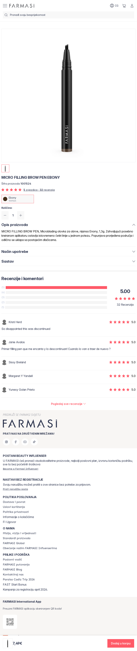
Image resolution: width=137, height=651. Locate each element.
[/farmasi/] (21, 6)
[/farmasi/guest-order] (15, 489)
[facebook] (15, 441)
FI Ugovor (9, 522)
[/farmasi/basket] (124, 6)
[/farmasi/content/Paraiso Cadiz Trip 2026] (19, 579)
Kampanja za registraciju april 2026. (25, 589)
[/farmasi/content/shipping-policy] (14, 502)
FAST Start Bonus (15, 584)
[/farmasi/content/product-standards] (17, 538)
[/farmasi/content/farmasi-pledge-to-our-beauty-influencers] (30, 548)
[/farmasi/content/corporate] (14, 543)
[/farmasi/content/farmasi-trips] (16, 564)
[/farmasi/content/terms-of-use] (14, 507)
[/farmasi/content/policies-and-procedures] (16, 512)
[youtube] (25, 441)
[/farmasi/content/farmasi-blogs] (12, 569)
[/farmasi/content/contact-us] (13, 574)
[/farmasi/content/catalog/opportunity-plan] (12, 559)
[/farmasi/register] (20, 469)
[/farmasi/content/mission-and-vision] (19, 533)
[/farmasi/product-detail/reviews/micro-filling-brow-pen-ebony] (68, 404)
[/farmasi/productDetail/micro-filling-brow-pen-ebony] (17, 199)
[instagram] (6, 441)
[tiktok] (34, 441)
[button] (120, 643)
